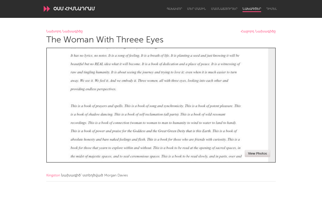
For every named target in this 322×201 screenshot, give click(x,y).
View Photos (257, 153)
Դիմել (271, 9)
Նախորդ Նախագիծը (64, 31)
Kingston (53, 175)
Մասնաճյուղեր (224, 9)
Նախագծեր (252, 9)
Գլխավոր (174, 9)
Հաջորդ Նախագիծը (258, 31)
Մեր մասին (196, 9)
